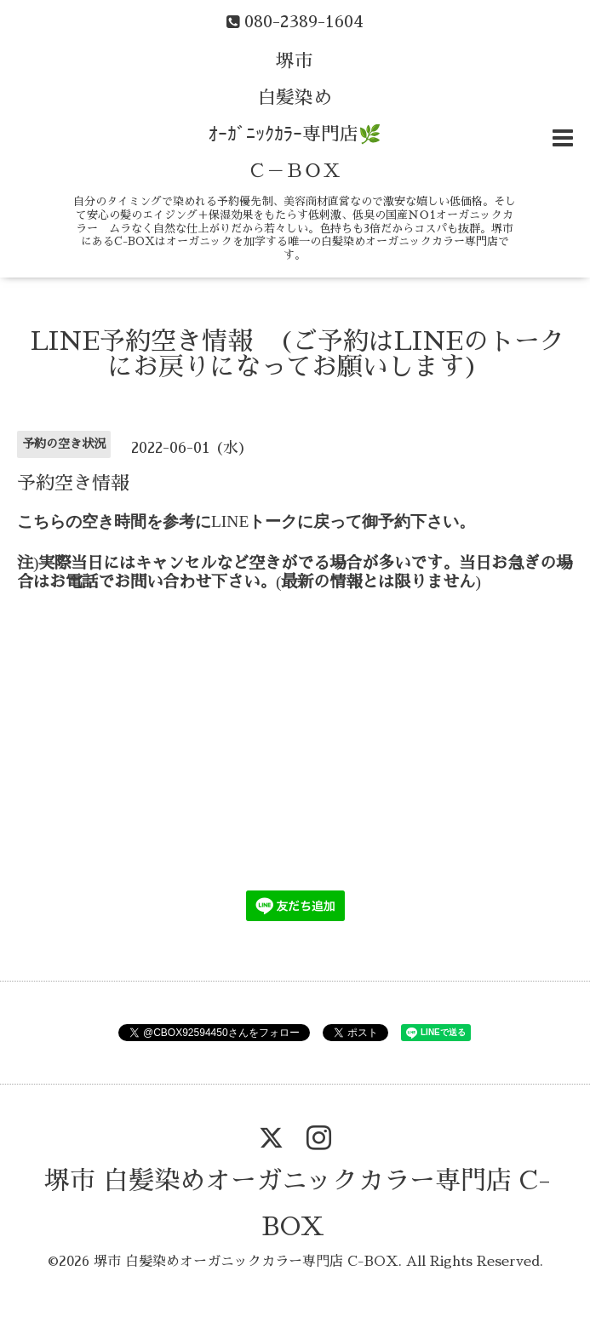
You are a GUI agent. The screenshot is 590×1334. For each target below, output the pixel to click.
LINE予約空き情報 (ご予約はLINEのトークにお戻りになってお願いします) (298, 354)
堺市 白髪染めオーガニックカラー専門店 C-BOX (246, 1261)
